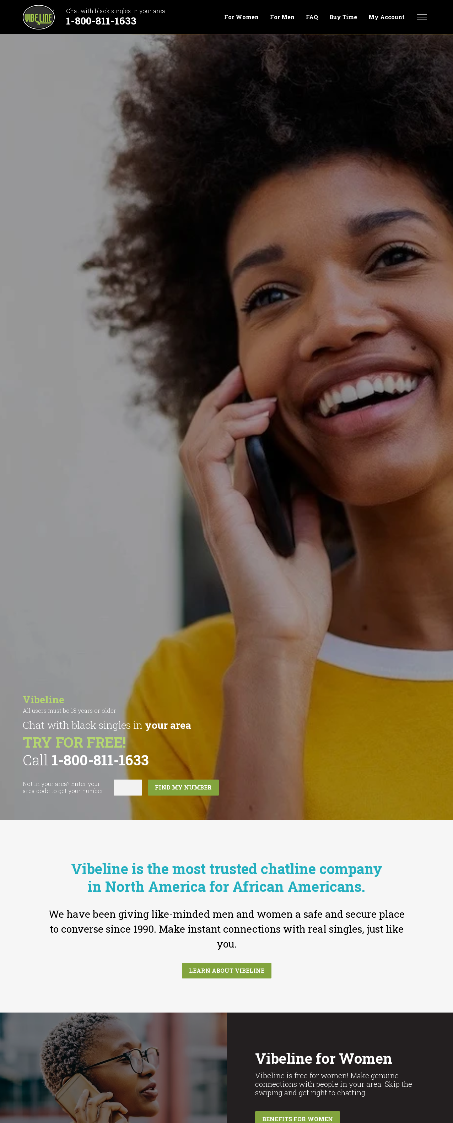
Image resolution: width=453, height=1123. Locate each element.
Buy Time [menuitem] (343, 17)
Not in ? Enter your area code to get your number (63, 787)
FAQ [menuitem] (312, 17)
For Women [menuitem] (241, 17)
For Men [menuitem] (282, 17)
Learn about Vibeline (226, 970)
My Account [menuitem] (386, 17)
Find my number (183, 787)
